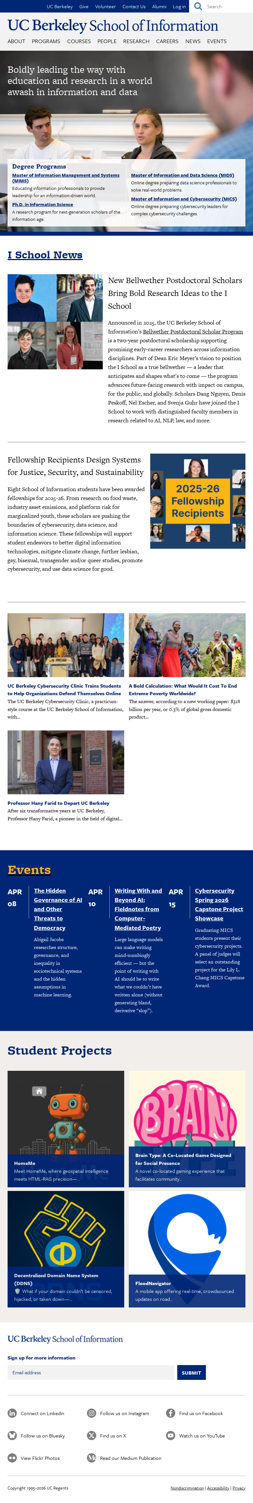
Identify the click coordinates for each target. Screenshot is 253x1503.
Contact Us (134, 6)
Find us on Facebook (201, 1413)
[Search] (221, 6)
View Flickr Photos (40, 1458)
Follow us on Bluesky (43, 1435)
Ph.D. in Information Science (42, 204)
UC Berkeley (60, 6)
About (16, 41)
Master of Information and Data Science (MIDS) (182, 174)
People (107, 41)
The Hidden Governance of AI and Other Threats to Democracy (58, 909)
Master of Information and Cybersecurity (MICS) (184, 198)
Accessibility (218, 1488)
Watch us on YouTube (202, 1435)
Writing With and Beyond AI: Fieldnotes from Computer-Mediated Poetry (138, 909)
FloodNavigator (153, 1283)
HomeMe (24, 1163)
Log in (179, 6)
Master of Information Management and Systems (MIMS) (66, 177)
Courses (79, 41)
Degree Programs (39, 166)
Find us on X (113, 1435)
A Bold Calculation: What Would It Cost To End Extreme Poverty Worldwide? (183, 689)
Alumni (159, 6)
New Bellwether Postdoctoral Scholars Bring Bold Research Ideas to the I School (175, 293)
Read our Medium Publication (130, 1458)
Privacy (239, 1488)
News (193, 41)
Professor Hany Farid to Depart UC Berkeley (58, 802)
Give (84, 6)
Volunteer (105, 6)
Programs (46, 41)
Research (136, 41)
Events (217, 41)
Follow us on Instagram (124, 1413)
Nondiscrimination (187, 1488)
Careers (167, 41)
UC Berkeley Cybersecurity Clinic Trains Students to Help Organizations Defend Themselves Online (64, 689)
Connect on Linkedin (42, 1413)
